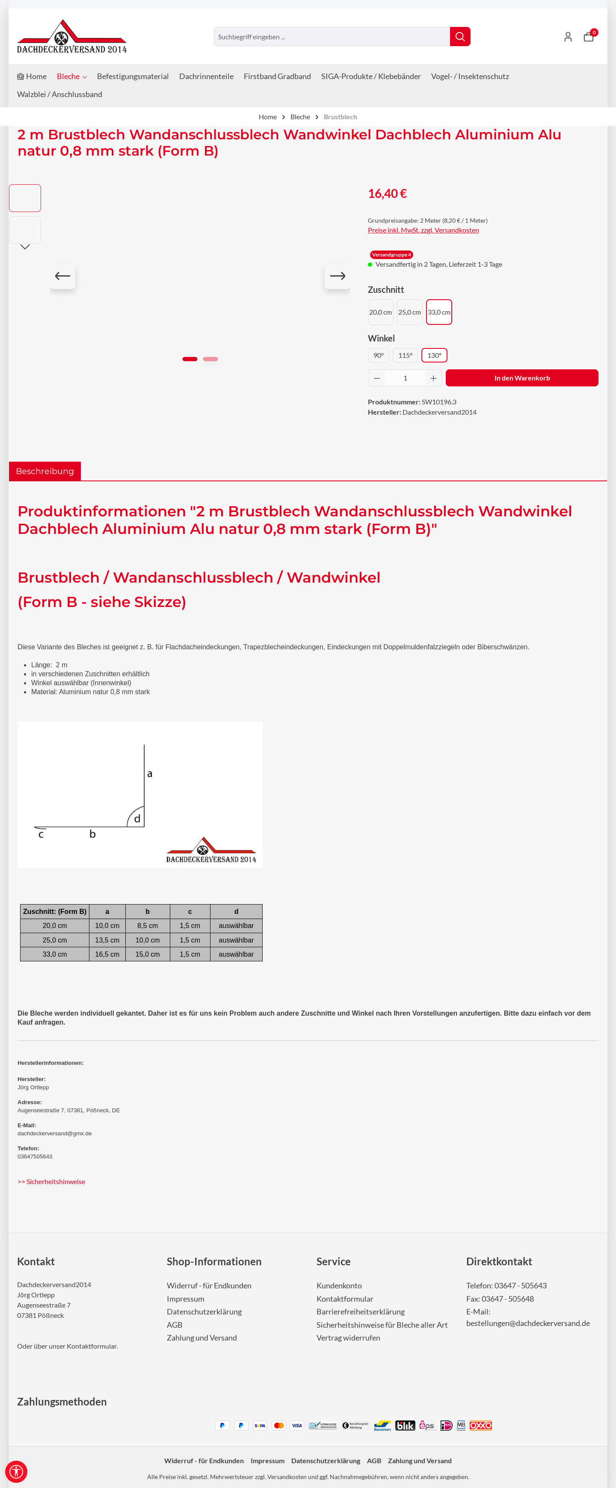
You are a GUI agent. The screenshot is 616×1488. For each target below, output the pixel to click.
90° (378, 355)
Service (334, 1261)
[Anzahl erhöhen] (434, 377)
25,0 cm (409, 312)
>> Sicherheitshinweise (51, 1181)
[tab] (45, 471)
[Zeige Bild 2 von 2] (210, 359)
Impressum (185, 1298)
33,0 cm (439, 312)
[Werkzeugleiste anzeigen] (16, 1472)
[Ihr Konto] (568, 36)
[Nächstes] (337, 276)
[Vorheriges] (62, 276)
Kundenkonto (339, 1285)
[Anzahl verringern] (377, 377)
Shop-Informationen (214, 1261)
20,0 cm (380, 312)
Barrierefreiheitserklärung (361, 1311)
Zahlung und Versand (202, 1337)
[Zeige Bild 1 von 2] (189, 359)
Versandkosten (287, 1476)
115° (405, 355)
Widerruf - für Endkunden (209, 1285)
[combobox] (332, 36)
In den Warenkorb (522, 378)
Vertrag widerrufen (348, 1337)
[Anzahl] (405, 377)
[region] (179, 276)
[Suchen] (460, 36)
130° (434, 355)
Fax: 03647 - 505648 (500, 1298)
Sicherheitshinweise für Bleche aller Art (382, 1324)
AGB (175, 1324)
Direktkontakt (499, 1261)
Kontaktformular (91, 1346)
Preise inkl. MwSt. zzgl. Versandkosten (423, 230)
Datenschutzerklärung (204, 1311)
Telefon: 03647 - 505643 (506, 1285)
